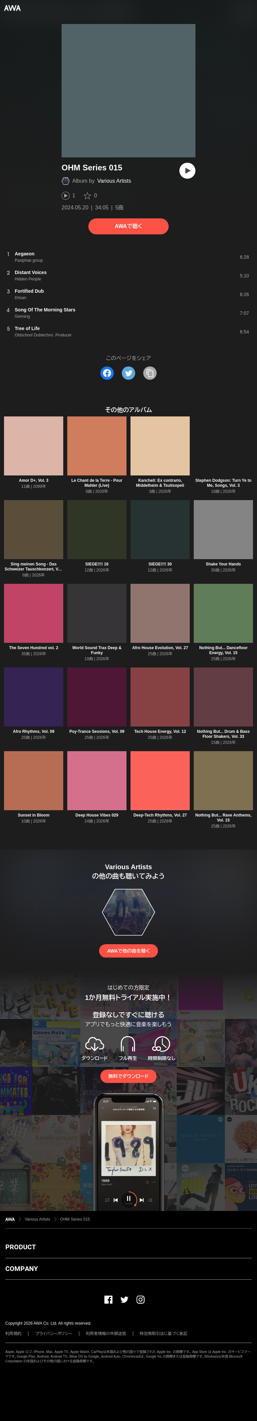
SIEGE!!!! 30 (160, 564)
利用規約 (13, 1333)
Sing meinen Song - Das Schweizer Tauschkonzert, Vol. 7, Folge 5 (34, 569)
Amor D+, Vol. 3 (33, 480)
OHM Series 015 (75, 1219)
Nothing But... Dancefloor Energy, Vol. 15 (223, 650)
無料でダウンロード (128, 1076)
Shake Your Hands (223, 564)
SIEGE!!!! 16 (96, 564)
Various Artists (114, 181)
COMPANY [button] (21, 1269)
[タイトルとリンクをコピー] (150, 373)
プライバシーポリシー (53, 1333)
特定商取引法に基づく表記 (163, 1333)
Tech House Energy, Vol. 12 (160, 731)
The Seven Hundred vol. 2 (33, 647)
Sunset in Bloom (34, 815)
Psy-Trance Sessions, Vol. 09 (96, 731)
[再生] (187, 171)
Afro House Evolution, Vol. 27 (160, 647)
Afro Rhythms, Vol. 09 (34, 731)
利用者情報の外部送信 (106, 1333)
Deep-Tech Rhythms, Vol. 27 (160, 815)
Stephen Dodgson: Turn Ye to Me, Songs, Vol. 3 (223, 483)
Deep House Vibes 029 (97, 815)
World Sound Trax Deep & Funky (96, 650)
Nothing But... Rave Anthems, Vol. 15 (223, 818)
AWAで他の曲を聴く (128, 951)
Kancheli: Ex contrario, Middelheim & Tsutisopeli (160, 483)
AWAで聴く (128, 226)
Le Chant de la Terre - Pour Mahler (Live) (96, 483)
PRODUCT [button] (20, 1247)
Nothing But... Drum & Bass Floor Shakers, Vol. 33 (223, 734)
